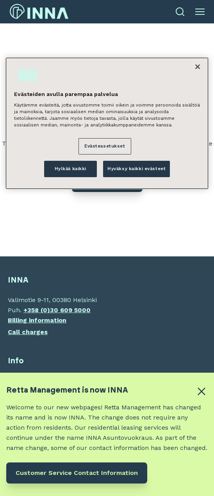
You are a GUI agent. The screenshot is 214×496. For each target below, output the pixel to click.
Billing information (37, 320)
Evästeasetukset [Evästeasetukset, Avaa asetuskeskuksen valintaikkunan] (104, 146)
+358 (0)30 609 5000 (57, 310)
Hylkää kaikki (70, 168)
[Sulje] (197, 66)
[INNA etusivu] (39, 12)
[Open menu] (200, 11)
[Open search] (180, 11)
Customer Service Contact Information (77, 472)
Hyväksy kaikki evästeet (136, 168)
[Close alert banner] (201, 391)
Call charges (28, 332)
